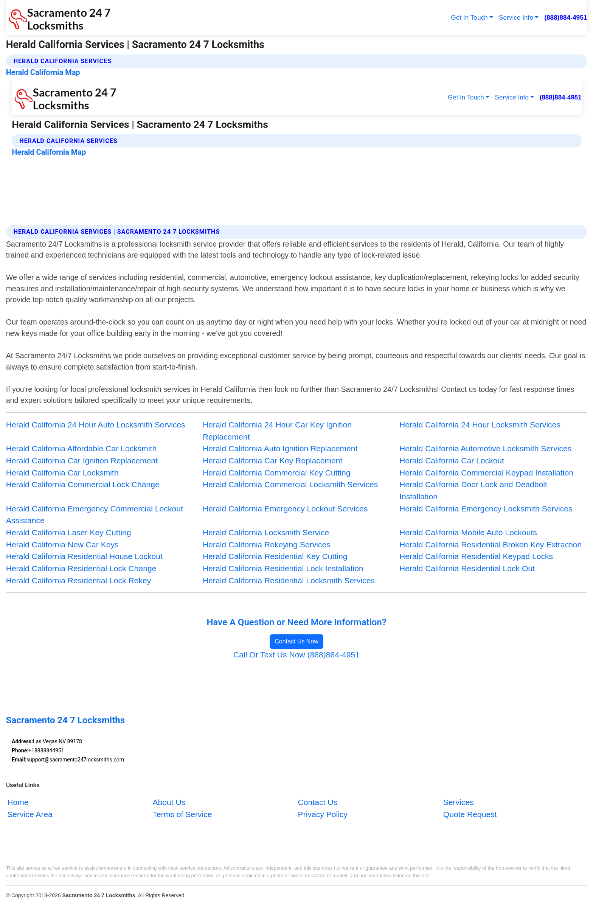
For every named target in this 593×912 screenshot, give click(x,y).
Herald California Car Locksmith (62, 472)
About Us (168, 802)
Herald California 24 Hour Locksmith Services (479, 424)
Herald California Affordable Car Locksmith (81, 448)
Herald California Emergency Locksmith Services (486, 508)
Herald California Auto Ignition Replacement (280, 448)
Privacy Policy (323, 814)
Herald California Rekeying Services (267, 544)
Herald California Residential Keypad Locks (476, 556)
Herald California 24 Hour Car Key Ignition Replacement (277, 430)
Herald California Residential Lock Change (81, 568)
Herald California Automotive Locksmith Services (485, 448)
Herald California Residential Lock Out (467, 568)
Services (458, 802)
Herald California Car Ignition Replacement (82, 460)
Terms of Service (182, 814)
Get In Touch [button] (469, 17)
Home (17, 802)
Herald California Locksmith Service (266, 532)
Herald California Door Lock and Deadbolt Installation (473, 490)
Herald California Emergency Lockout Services (285, 508)
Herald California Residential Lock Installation (283, 568)
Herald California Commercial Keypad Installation (486, 472)
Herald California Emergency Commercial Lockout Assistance (94, 514)
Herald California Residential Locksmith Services (289, 580)
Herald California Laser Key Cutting (68, 532)
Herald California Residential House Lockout (84, 556)
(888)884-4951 (565, 17)
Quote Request (470, 814)
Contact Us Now (296, 641)
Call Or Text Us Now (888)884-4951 (296, 654)
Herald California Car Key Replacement (273, 460)
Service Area (30, 814)
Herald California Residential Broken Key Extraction (490, 544)
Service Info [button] (516, 17)
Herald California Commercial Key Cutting (277, 472)
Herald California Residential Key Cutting (275, 556)
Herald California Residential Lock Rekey (78, 580)
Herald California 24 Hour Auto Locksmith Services (95, 424)
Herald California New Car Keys (62, 544)
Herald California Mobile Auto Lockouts (468, 532)
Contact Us (317, 802)
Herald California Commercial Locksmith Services (290, 484)
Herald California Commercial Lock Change (83, 484)
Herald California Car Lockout (451, 460)
